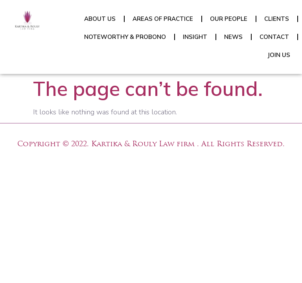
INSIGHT (195, 36)
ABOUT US (100, 18)
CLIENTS (276, 18)
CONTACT (274, 36)
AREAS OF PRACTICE (163, 18)
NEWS (233, 36)
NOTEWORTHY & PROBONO (125, 36)
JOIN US (278, 55)
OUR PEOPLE (228, 18)
